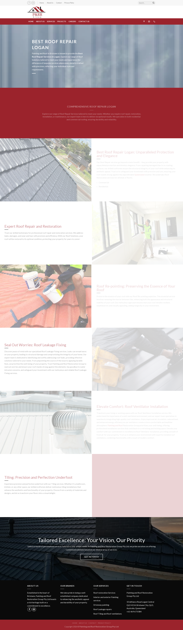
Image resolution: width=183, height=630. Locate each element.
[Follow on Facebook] (29, 3)
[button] (141, 602)
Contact (59, 3)
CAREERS (72, 21)
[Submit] (153, 3)
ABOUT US (40, 21)
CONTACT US (84, 21)
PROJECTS (61, 21)
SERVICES (51, 21)
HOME (31, 21)
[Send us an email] (33, 3)
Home (42, 3)
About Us (50, 3)
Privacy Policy (69, 3)
